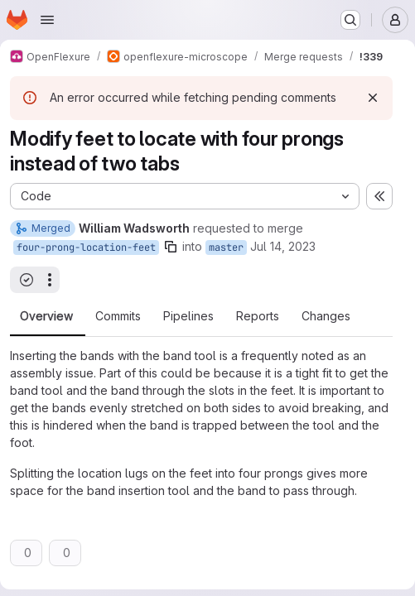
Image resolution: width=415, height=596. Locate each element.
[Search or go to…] (350, 20)
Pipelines (188, 316)
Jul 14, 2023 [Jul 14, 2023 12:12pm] (283, 246)
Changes (326, 316)
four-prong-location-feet (86, 247)
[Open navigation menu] (47, 20)
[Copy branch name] (171, 247)
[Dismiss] (373, 98)
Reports (257, 316)
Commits (118, 316)
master (226, 247)
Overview (46, 316)
